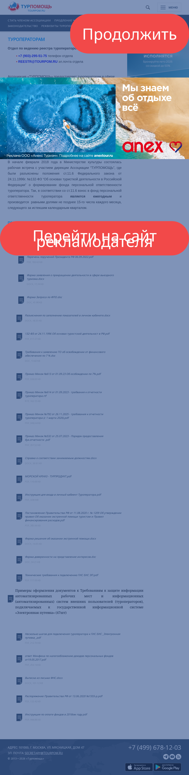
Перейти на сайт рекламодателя (94, 238)
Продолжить (129, 33)
